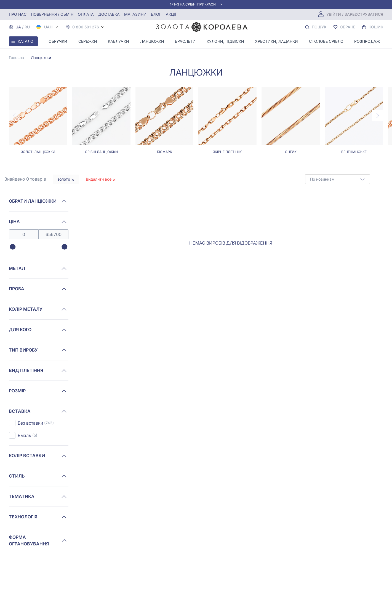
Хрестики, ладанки (276, 41)
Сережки (87, 41)
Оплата (86, 14)
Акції (171, 14)
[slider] (12, 247)
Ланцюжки (152, 41)
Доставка (109, 14)
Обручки (58, 41)
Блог (156, 14)
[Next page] (377, 115)
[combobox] (337, 179)
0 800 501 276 (85, 27)
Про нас (17, 14)
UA (18, 27)
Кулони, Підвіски (225, 41)
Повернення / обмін (52, 14)
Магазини (135, 14)
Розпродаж (367, 41)
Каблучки (118, 41)
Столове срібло (326, 41)
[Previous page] (14, 115)
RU (27, 27)
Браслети (185, 41)
